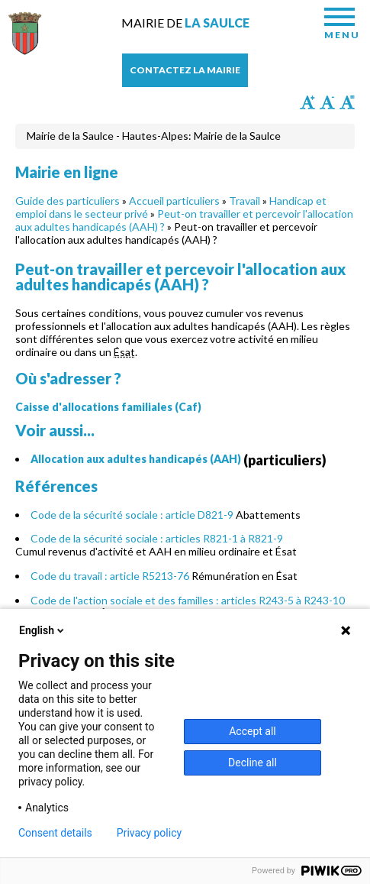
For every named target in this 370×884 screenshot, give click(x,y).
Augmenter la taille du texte (307, 102)
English (42, 630)
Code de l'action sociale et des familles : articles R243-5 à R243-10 (188, 600)
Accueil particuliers (174, 200)
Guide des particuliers (67, 200)
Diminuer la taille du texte (327, 102)
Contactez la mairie (185, 70)
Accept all (252, 731)
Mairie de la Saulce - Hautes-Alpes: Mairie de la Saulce (154, 135)
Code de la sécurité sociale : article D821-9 (132, 514)
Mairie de (185, 22)
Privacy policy (149, 833)
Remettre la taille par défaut (347, 102)
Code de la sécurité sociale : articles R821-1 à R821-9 (157, 538)
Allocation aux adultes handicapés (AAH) (136, 458)
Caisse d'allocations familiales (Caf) (108, 406)
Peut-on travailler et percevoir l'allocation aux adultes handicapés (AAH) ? (184, 220)
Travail (244, 200)
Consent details (55, 833)
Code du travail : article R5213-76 (110, 575)
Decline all (252, 762)
